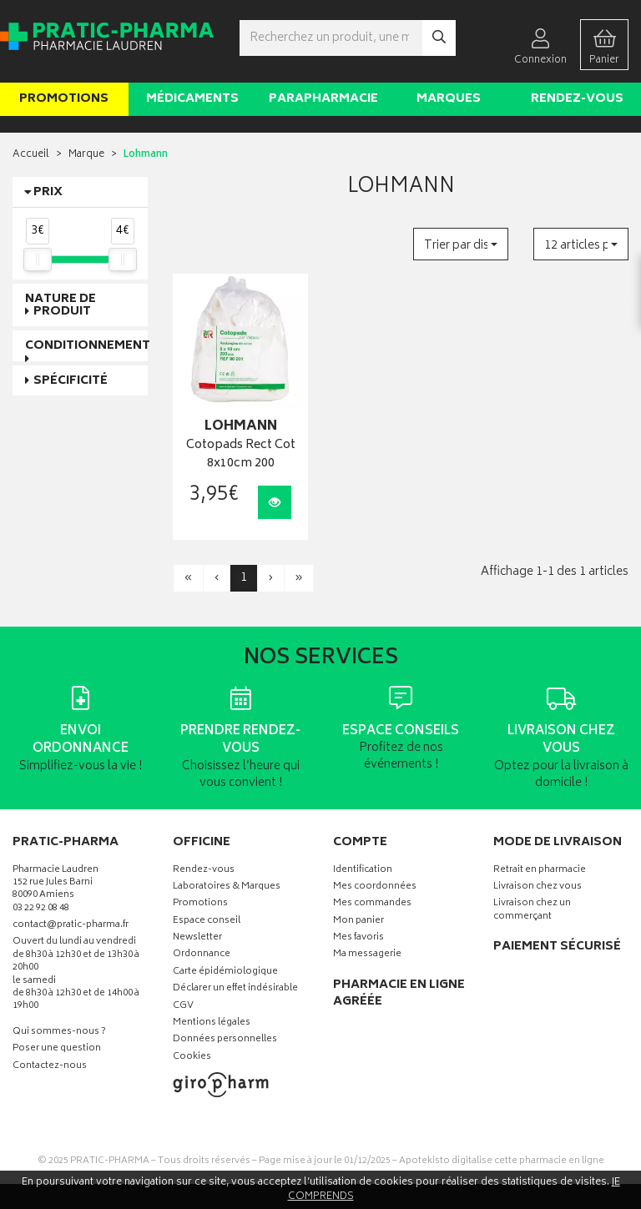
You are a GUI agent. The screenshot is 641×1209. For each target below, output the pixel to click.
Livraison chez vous (537, 887)
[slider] (37, 259)
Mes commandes (372, 904)
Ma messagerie (367, 955)
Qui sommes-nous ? (59, 1032)
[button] (460, 244)
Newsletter (197, 938)
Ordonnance (201, 955)
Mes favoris (358, 938)
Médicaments (192, 98)
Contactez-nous (50, 1067)
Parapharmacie (323, 98)
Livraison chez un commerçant (532, 910)
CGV (183, 1007)
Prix (48, 192)
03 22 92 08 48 (41, 909)
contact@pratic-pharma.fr (71, 927)
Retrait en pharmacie (539, 871)
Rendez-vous (577, 98)
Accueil (31, 155)
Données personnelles (225, 1040)
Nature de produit (60, 305)
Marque (86, 155)
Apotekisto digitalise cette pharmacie (501, 1161)
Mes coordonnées (374, 887)
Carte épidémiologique (225, 972)
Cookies (192, 1057)
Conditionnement (87, 345)
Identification (362, 871)
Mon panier (358, 921)
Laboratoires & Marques (226, 887)
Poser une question (57, 1049)
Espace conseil (206, 921)
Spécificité (70, 380)
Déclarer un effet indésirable (235, 989)
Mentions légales (211, 1023)
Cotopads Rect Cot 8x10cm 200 (240, 455)
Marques (448, 98)
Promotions (64, 98)
